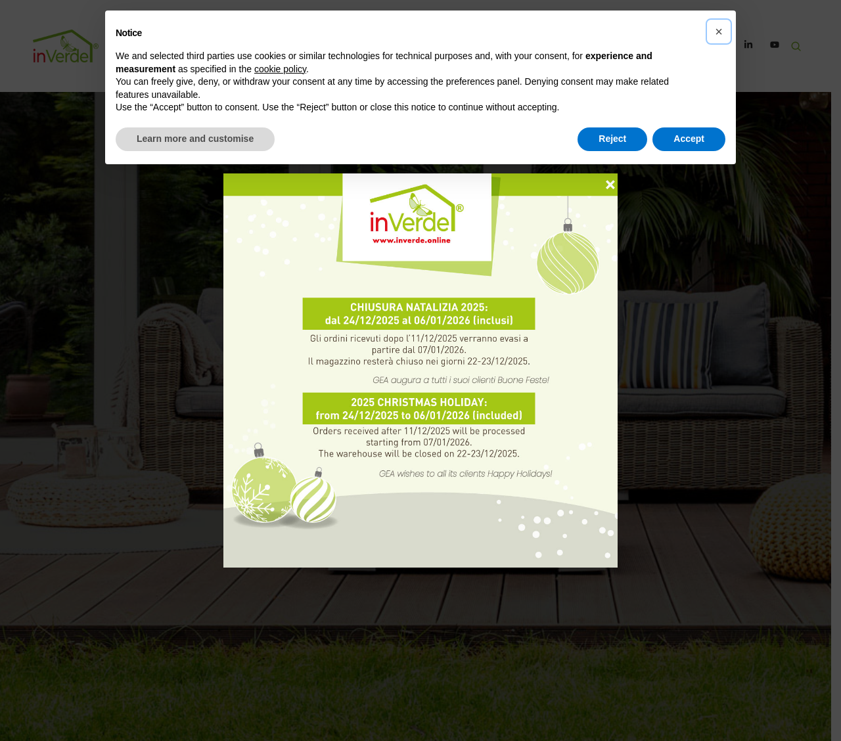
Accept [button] (688, 138)
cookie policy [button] (280, 69)
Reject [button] (612, 138)
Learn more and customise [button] (195, 138)
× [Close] (610, 179)
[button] (718, 31)
